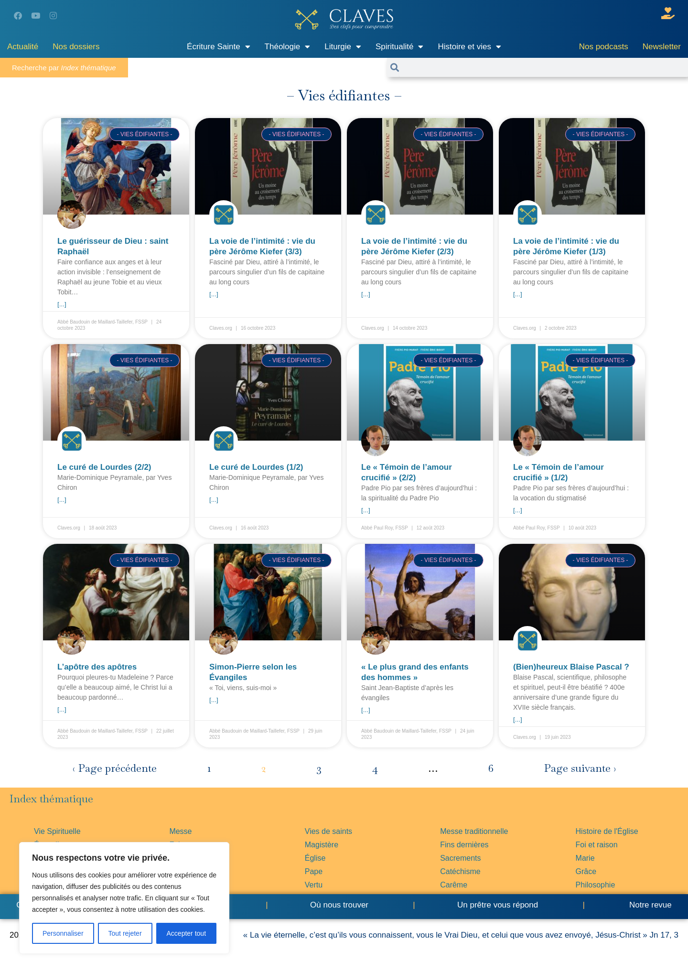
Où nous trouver (339, 904)
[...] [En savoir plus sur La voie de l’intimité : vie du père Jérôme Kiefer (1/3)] (517, 294)
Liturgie (342, 46)
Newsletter (662, 46)
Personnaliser (63, 933)
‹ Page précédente (115, 768)
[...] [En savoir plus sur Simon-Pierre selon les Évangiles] (213, 699)
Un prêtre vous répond (497, 904)
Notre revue (649, 904)
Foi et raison (597, 845)
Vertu (313, 885)
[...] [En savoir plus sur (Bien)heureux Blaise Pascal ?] (517, 719)
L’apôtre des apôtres (97, 666)
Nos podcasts (603, 46)
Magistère (321, 845)
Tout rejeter (125, 933)
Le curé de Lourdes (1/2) (256, 467)
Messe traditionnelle (474, 831)
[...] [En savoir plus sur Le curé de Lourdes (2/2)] (61, 499)
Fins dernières (464, 845)
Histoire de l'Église (607, 831)
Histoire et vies (469, 46)
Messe (180, 831)
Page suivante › (580, 768)
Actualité (22, 46)
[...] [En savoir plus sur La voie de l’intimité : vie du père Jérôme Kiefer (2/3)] (365, 294)
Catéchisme (460, 871)
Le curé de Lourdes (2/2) (104, 467)
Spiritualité (399, 46)
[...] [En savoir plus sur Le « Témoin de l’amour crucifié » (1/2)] (517, 510)
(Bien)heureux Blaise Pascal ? (571, 666)
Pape (313, 871)
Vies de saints (328, 831)
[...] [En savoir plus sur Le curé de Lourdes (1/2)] (213, 499)
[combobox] (543, 67)
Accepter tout (186, 933)
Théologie (288, 46)
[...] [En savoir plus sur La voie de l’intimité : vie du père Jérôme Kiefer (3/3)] (213, 294)
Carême (453, 885)
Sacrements (460, 858)
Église (315, 858)
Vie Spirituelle (57, 831)
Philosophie (595, 885)
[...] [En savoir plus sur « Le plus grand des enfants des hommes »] (365, 710)
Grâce (586, 871)
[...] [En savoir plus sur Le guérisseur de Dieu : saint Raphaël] (61, 304)
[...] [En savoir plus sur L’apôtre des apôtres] (61, 709)
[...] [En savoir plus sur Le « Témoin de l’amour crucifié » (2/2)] (365, 510)
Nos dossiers (76, 46)
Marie (585, 858)
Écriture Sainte (218, 46)
